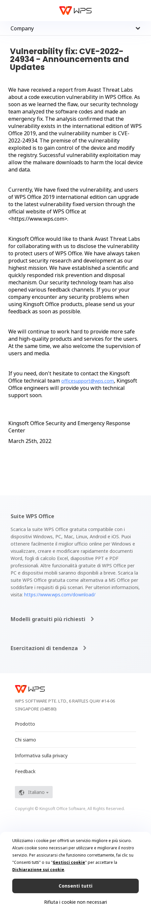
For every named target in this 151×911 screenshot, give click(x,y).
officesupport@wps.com (87, 381)
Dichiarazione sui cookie (38, 869)
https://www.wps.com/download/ (59, 594)
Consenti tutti (75, 886)
